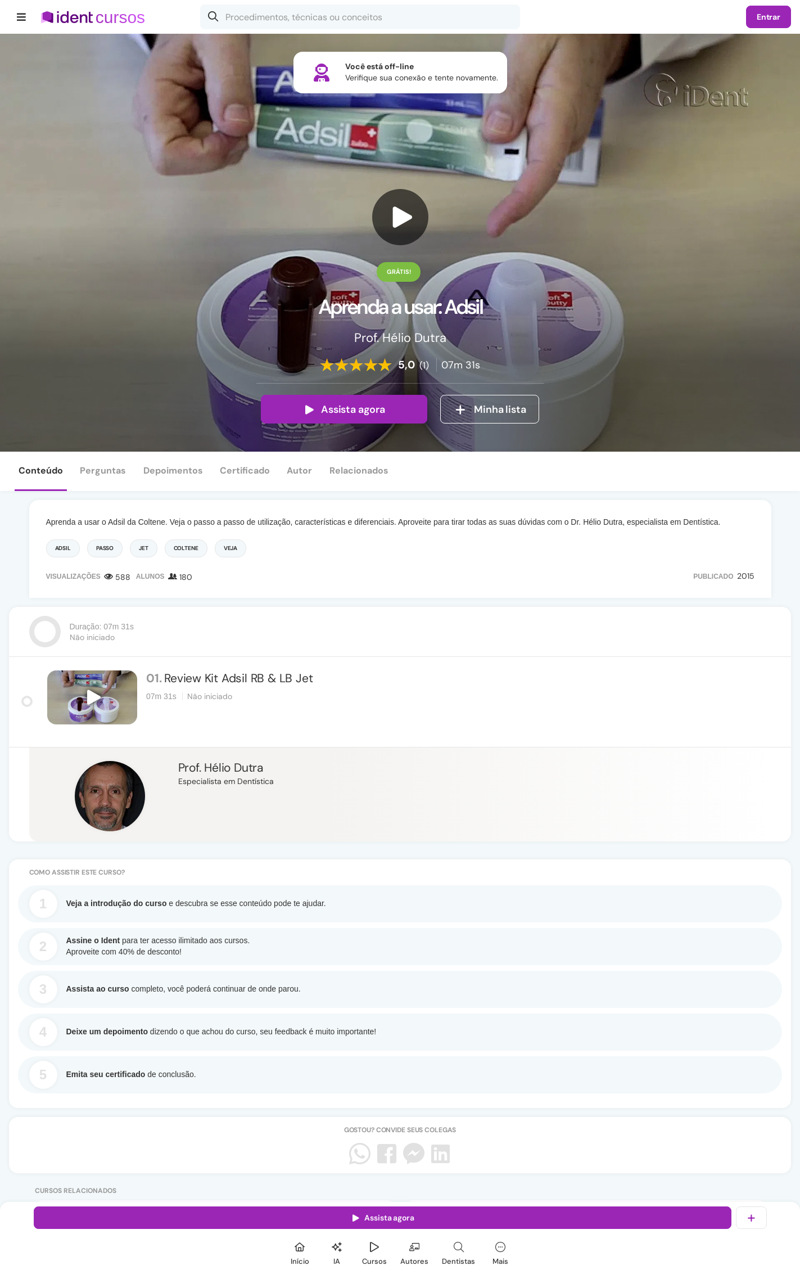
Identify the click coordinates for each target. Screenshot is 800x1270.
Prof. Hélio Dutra (220, 768)
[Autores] (414, 1252)
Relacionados (358, 470)
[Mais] (500, 1252)
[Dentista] (458, 1252)
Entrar (768, 17)
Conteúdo (41, 470)
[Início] (299, 1252)
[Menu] (21, 17)
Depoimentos (173, 470)
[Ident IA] (337, 1252)
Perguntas (103, 470)
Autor (299, 470)
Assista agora (344, 409)
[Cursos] (374, 1252)
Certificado (245, 470)
